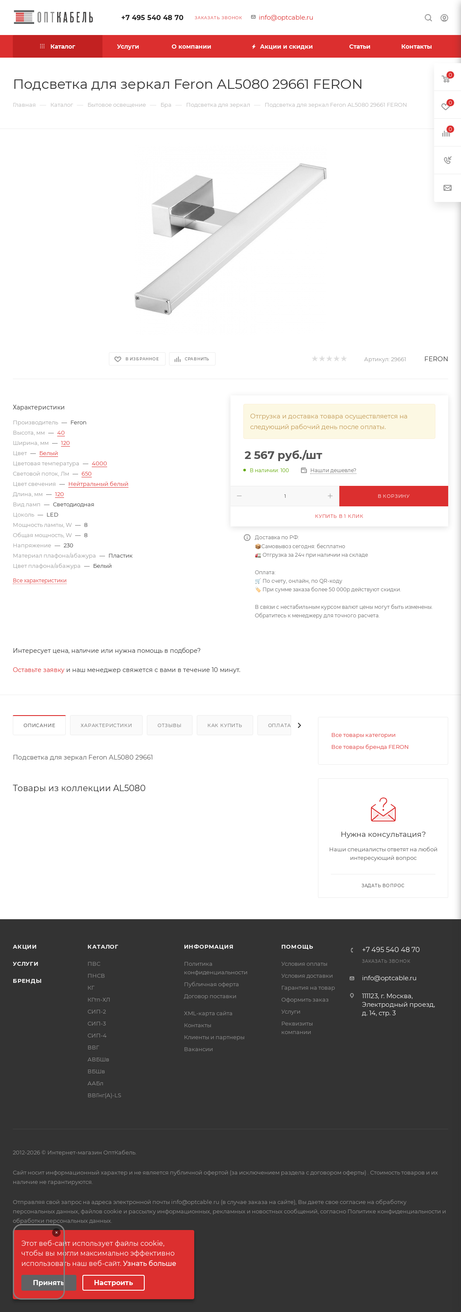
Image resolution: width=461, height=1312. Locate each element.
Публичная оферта (211, 984)
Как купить (224, 725)
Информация (209, 946)
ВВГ (93, 1047)
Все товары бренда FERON (370, 746)
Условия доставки (307, 975)
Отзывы (170, 725)
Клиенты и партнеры (214, 1037)
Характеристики (106, 725)
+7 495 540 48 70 (152, 18)
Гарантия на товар (308, 987)
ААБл (95, 1083)
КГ (91, 987)
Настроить (113, 1283)
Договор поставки (210, 996)
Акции (25, 946)
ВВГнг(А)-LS (104, 1095)
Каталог (103, 946)
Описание (39, 725)
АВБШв (98, 1059)
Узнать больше (149, 1263)
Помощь (297, 946)
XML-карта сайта (208, 1013)
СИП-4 (97, 1035)
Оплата (279, 725)
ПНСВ (96, 975)
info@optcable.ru (286, 17)
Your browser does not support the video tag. (39, 1262)
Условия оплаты (304, 963)
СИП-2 (97, 1011)
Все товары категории (363, 734)
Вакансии (198, 1049)
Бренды (27, 980)
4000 (99, 463)
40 (61, 432)
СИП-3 (97, 1023)
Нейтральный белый (98, 483)
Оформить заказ (305, 999)
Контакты (197, 1025)
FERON (436, 359)
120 (65, 442)
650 (87, 473)
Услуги (26, 963)
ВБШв (96, 1071)
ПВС (94, 963)
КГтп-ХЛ (99, 999)
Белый (48, 453)
